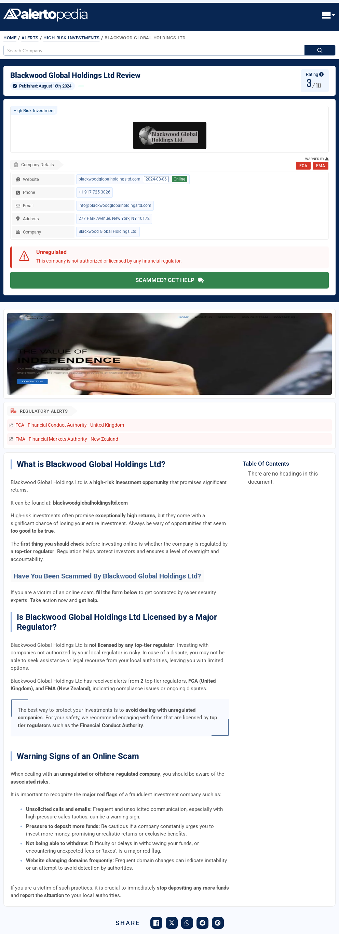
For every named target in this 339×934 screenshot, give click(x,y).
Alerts (30, 37)
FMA (320, 165)
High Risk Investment (34, 110)
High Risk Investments (71, 37)
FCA (303, 165)
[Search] (319, 50)
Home (9, 37)
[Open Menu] (329, 16)
